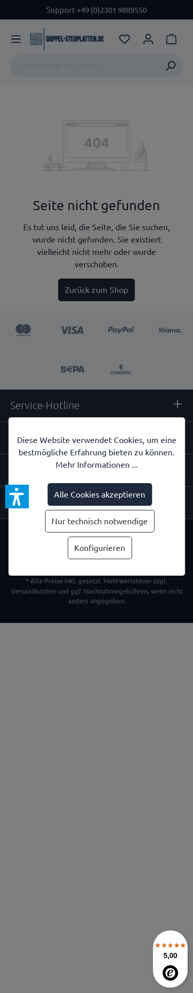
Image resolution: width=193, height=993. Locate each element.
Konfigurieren (99, 548)
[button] (17, 496)
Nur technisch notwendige (99, 521)
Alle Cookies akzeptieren (99, 494)
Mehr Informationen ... (97, 464)
